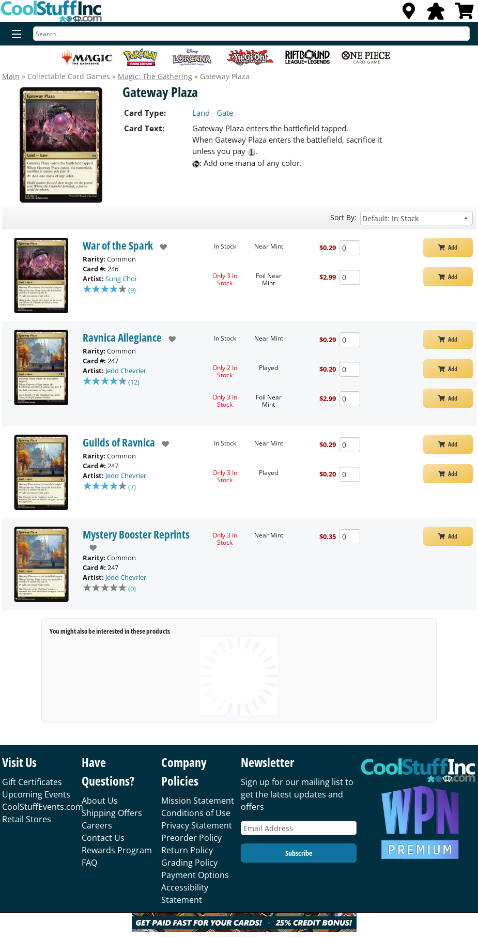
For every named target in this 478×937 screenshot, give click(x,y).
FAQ (89, 862)
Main (11, 76)
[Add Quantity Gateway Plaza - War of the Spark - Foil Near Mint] (350, 277)
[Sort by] (416, 218)
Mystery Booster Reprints (136, 534)
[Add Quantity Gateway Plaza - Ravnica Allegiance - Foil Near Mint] (350, 398)
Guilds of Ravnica (119, 442)
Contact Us (103, 837)
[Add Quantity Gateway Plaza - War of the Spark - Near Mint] (350, 247)
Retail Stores (26, 819)
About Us (100, 800)
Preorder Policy (191, 837)
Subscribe (298, 853)
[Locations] (409, 14)
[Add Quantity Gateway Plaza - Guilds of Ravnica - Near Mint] (350, 444)
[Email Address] (299, 828)
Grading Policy (189, 862)
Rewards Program (117, 850)
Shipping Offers (112, 813)
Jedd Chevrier (125, 370)
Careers (97, 825)
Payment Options (195, 875)
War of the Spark (118, 245)
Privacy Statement (196, 825)
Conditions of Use (195, 813)
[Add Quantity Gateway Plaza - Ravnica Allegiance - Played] (350, 369)
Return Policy (187, 850)
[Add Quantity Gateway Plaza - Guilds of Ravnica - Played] (350, 474)
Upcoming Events (36, 794)
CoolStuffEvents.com (42, 806)
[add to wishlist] (160, 247)
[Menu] (14, 34)
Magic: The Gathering (155, 76)
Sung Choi (120, 278)
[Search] (251, 33)
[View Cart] (464, 14)
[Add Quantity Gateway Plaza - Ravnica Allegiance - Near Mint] (350, 339)
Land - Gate (212, 112)
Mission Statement (197, 800)
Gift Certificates (32, 782)
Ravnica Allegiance (122, 337)
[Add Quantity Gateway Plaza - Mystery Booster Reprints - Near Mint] (350, 536)
